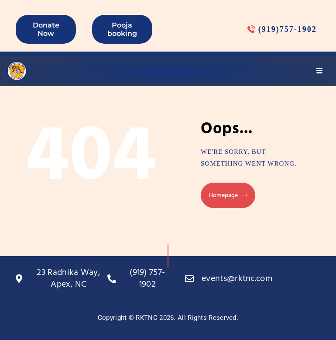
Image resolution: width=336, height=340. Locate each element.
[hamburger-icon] (319, 70)
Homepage (223, 196)
